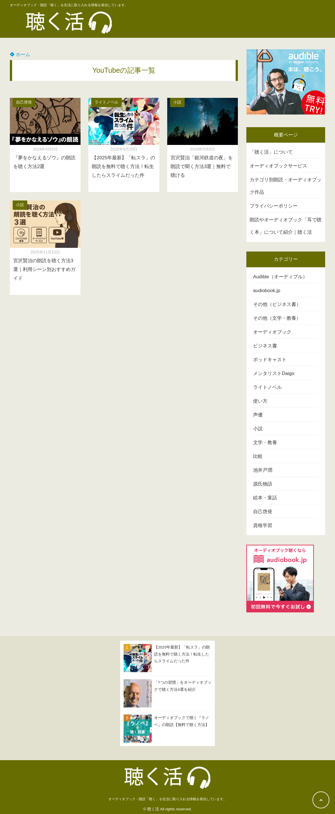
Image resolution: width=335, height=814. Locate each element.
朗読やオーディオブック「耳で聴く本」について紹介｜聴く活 (285, 226)
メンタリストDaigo (273, 373)
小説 (177, 102)
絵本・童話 (265, 497)
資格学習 (262, 525)
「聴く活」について (271, 152)
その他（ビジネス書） (277, 304)
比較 (258, 456)
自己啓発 (24, 102)
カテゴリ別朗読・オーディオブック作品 (285, 186)
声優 (258, 415)
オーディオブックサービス (278, 166)
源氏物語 (262, 484)
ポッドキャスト (270, 359)
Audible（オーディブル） (280, 276)
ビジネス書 (265, 345)
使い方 (260, 401)
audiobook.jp (266, 290)
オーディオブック (272, 332)
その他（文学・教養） (277, 318)
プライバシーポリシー (274, 206)
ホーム (20, 54)
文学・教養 (265, 442)
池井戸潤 (262, 470)
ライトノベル (106, 102)
